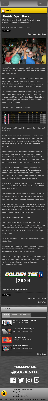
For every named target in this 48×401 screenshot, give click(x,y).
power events (12, 290)
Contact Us (24, 396)
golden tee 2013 (23, 290)
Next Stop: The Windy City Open (24, 320)
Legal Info (16, 396)
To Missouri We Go (19, 337)
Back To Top (42, 302)
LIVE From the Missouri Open (23, 329)
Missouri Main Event (20, 346)
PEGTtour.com (7, 265)
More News (41, 354)
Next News (42, 34)
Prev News (32, 34)
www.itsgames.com (19, 394)
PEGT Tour (14, 78)
